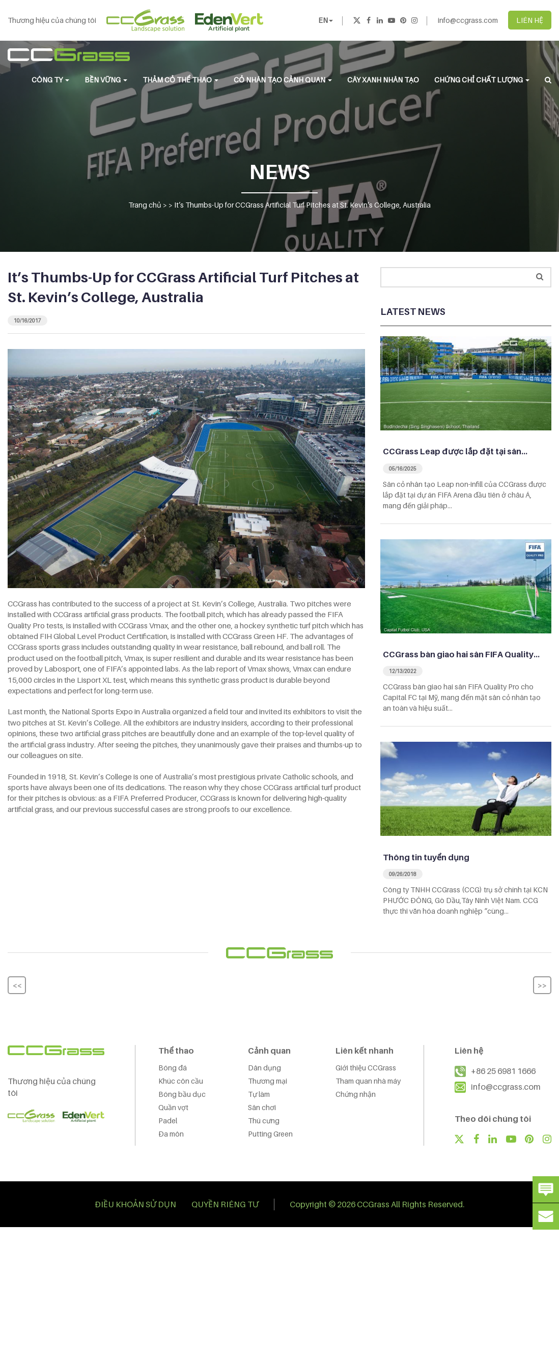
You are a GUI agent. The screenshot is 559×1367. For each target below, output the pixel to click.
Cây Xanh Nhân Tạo (383, 79)
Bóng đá (172, 1067)
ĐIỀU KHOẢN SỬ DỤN (135, 1204)
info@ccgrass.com (468, 20)
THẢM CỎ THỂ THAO (180, 79)
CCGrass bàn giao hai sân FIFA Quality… (461, 654)
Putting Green (270, 1133)
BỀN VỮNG (106, 79)
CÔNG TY (50, 79)
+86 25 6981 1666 (503, 1071)
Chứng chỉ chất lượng (481, 79)
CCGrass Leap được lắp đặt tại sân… (455, 451)
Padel (167, 1120)
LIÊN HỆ (529, 20)
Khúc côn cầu (180, 1081)
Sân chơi (262, 1107)
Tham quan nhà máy (368, 1081)
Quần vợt (173, 1107)
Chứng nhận (356, 1094)
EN (325, 20)
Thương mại (267, 1081)
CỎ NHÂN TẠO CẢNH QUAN (283, 79)
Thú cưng (264, 1120)
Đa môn (171, 1133)
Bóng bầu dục (182, 1094)
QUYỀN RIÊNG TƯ (225, 1204)
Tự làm (259, 1094)
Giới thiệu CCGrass (366, 1067)
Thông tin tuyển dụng (426, 857)
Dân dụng (264, 1067)
